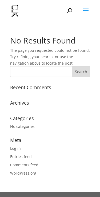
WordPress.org (23, 173)
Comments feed (24, 164)
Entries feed (21, 156)
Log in (15, 148)
